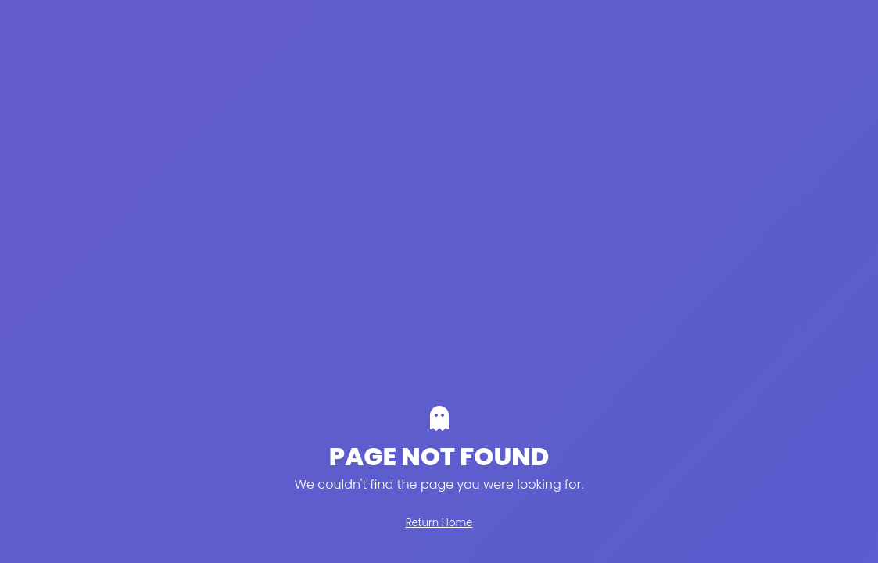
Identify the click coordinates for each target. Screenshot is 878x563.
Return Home (439, 522)
